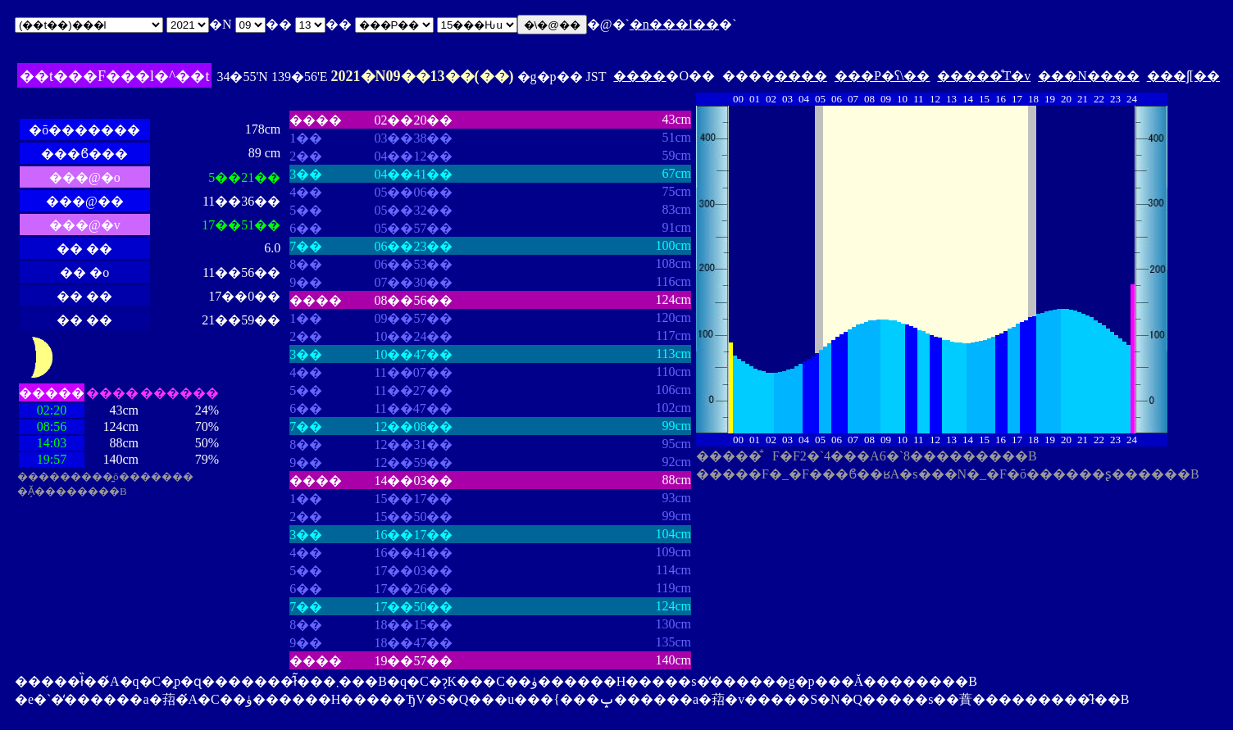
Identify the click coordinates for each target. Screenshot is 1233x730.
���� (639, 76)
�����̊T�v (984, 76)
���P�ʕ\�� (882, 76)
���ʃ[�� (1183, 76)
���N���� (1089, 76)
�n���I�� (674, 24)
